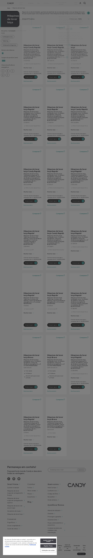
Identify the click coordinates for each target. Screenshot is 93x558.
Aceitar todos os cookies (48, 541)
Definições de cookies (48, 550)
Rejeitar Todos (48, 546)
